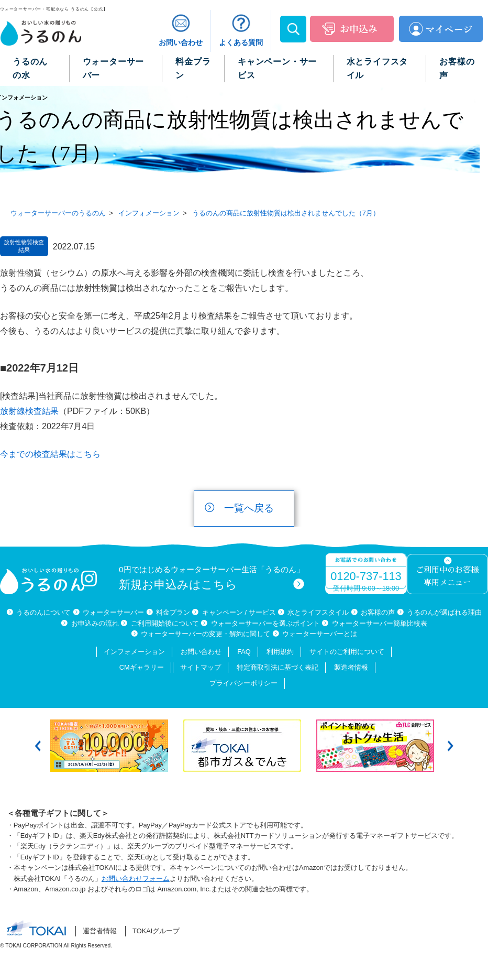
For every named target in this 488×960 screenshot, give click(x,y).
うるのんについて (43, 612)
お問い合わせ (201, 652)
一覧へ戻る (249, 508)
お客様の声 (378, 612)
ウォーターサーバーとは (319, 634)
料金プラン (173, 612)
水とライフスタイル (318, 612)
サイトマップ (200, 667)
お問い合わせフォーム (136, 878)
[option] (111, 745)
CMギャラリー (141, 667)
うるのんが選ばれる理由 (444, 612)
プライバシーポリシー (243, 683)
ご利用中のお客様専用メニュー (447, 576)
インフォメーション (134, 652)
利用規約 (280, 652)
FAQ (244, 652)
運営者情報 (100, 931)
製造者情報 (351, 667)
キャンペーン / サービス (239, 612)
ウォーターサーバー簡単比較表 (379, 623)
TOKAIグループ (156, 931)
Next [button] (450, 745)
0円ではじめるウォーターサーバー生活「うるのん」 (211, 578)
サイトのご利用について (346, 652)
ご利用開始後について (165, 623)
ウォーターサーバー (113, 612)
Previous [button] (38, 745)
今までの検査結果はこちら (50, 454)
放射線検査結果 (29, 411)
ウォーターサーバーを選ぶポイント (265, 623)
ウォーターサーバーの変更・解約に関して (205, 634)
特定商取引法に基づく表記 (277, 667)
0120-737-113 (365, 576)
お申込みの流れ (95, 623)
